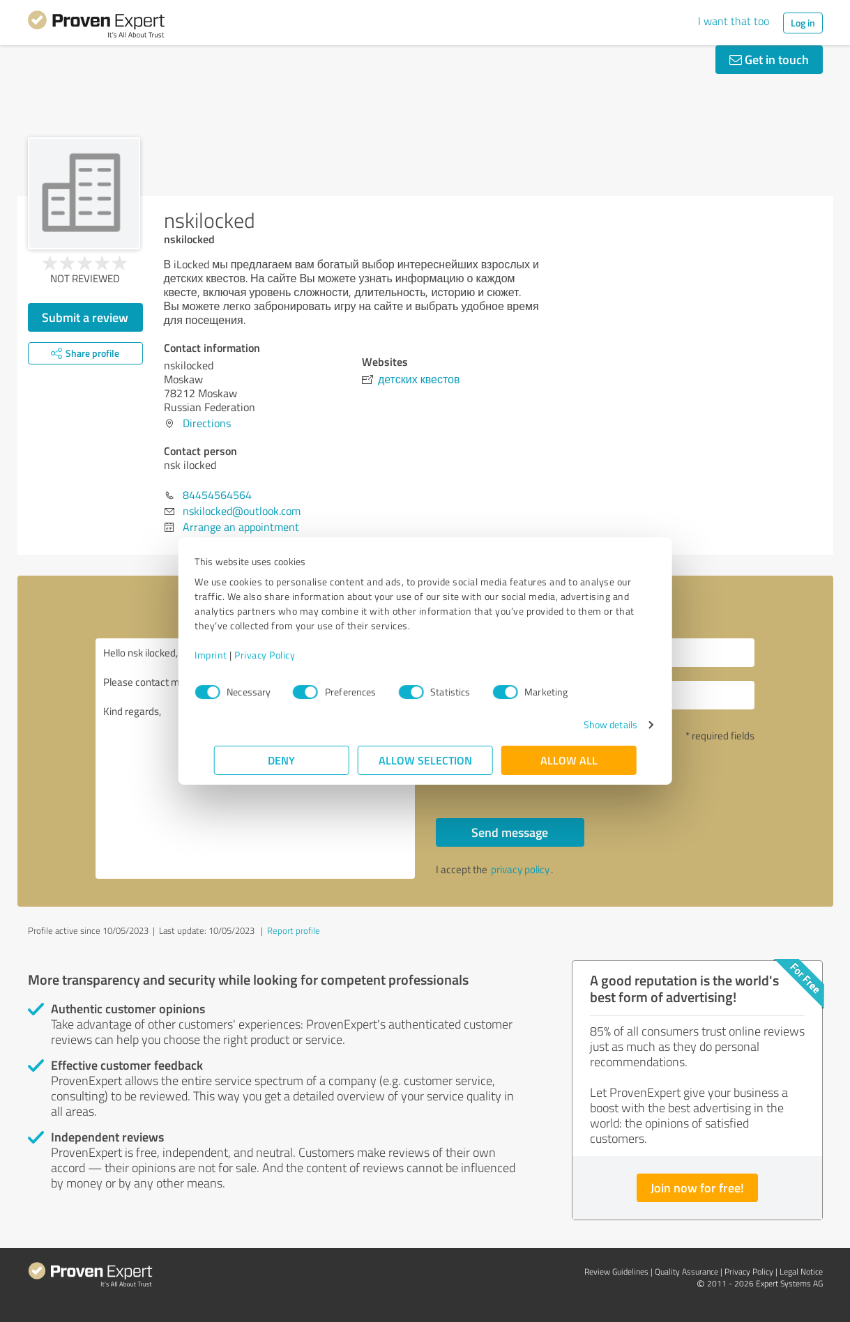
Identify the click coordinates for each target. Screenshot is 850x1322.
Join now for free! (697, 1187)
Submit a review (85, 317)
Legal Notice (801, 1271)
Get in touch (769, 59)
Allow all (569, 760)
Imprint (230, 654)
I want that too (733, 21)
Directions (207, 423)
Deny (281, 760)
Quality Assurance (686, 1271)
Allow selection (425, 760)
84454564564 (217, 494)
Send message (509, 832)
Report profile (293, 930)
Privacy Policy (284, 654)
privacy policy (520, 869)
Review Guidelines (616, 1271)
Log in (803, 22)
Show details (591, 724)
